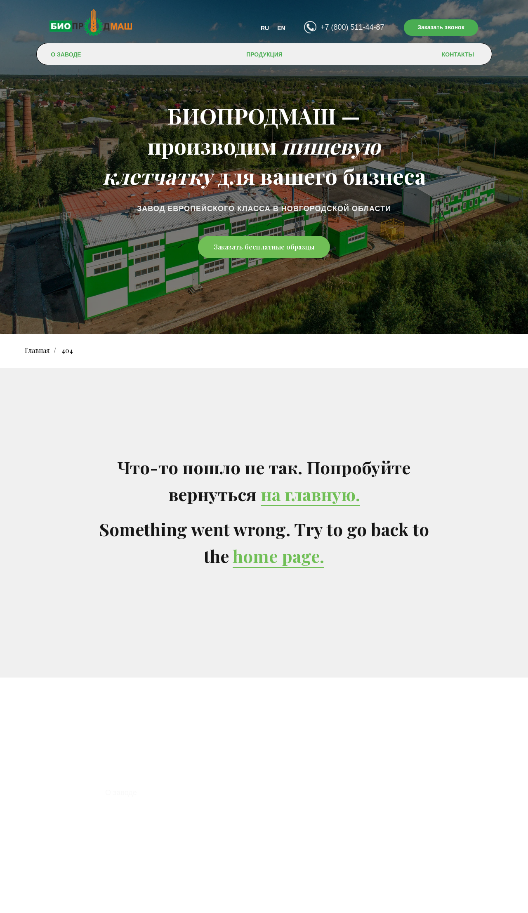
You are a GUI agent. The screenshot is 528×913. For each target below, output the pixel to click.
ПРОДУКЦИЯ (264, 54)
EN (281, 28)
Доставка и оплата (138, 818)
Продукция (124, 805)
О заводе (121, 792)
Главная (37, 350)
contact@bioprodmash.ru (296, 861)
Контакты (122, 831)
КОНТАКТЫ (458, 54)
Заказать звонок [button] (440, 27)
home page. (278, 555)
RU (265, 28)
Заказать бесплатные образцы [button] (264, 246)
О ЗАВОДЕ (66, 54)
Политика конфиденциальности (264, 900)
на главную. (310, 494)
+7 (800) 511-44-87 (352, 27)
